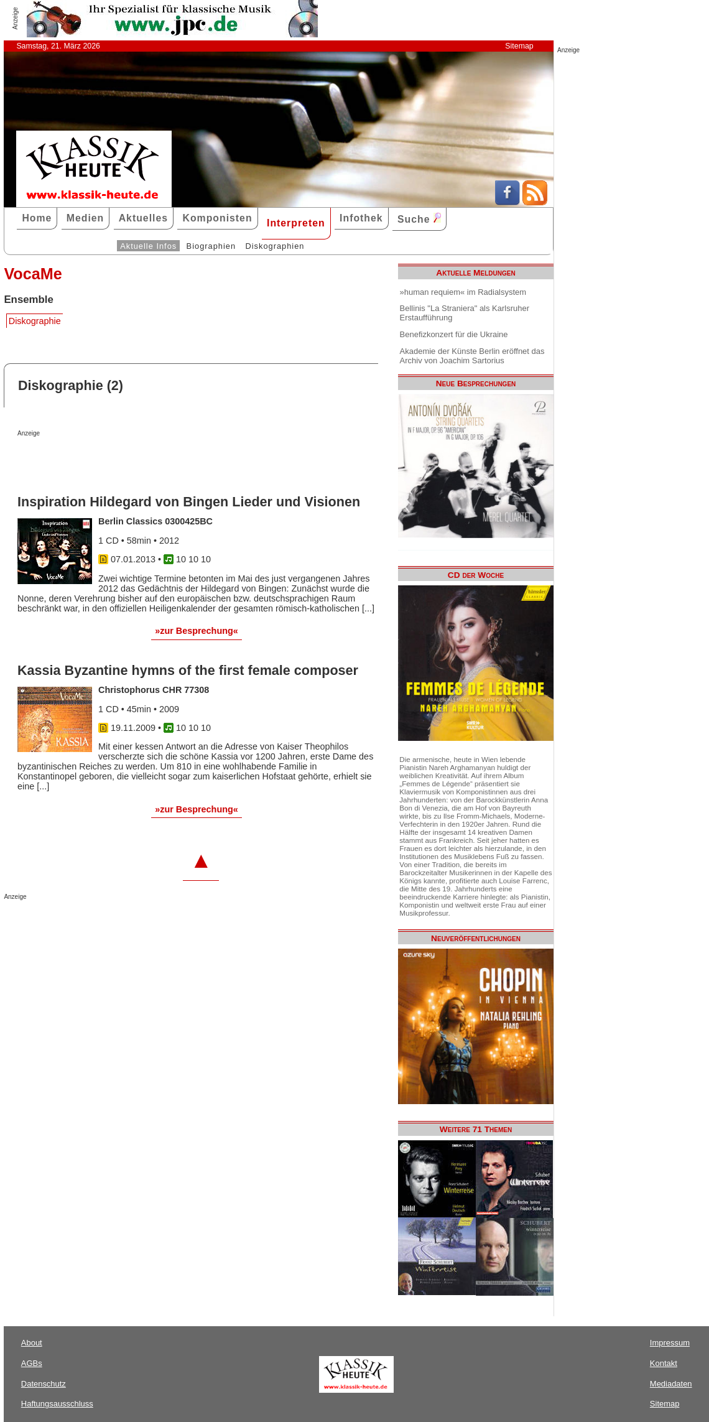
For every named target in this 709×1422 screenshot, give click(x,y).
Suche (419, 219)
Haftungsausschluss (57, 1403)
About (31, 1342)
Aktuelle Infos (148, 246)
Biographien (211, 246)
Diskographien (274, 246)
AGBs (31, 1363)
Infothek (361, 218)
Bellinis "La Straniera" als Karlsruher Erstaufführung (464, 313)
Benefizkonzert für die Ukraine (454, 334)
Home (37, 218)
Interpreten (296, 223)
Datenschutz (43, 1383)
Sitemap (519, 46)
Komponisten (217, 218)
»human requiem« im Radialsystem (463, 292)
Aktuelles (143, 218)
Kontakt (663, 1363)
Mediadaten (671, 1383)
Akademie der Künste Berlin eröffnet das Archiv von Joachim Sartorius (472, 355)
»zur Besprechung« (196, 631)
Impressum (670, 1342)
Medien (85, 218)
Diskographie (35, 321)
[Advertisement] (162, 461)
